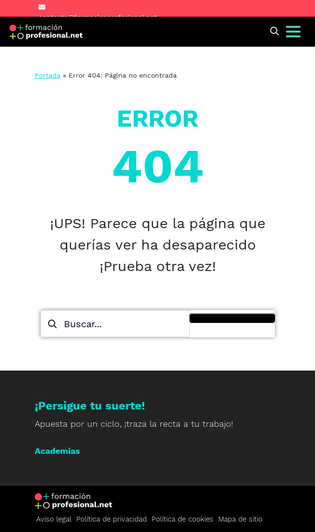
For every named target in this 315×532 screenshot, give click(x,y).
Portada (48, 75)
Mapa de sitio (240, 519)
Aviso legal (53, 519)
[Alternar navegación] (293, 32)
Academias (57, 451)
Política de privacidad (111, 519)
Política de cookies (182, 519)
